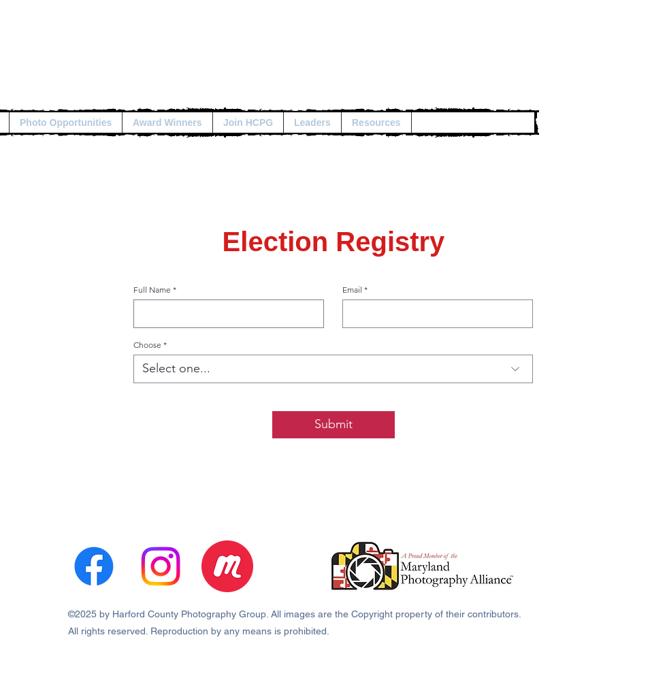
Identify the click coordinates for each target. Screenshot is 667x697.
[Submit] (333, 424)
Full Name (152, 290)
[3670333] (227, 566)
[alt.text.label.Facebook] (94, 566)
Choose (147, 345)
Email (352, 290)
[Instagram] (160, 566)
